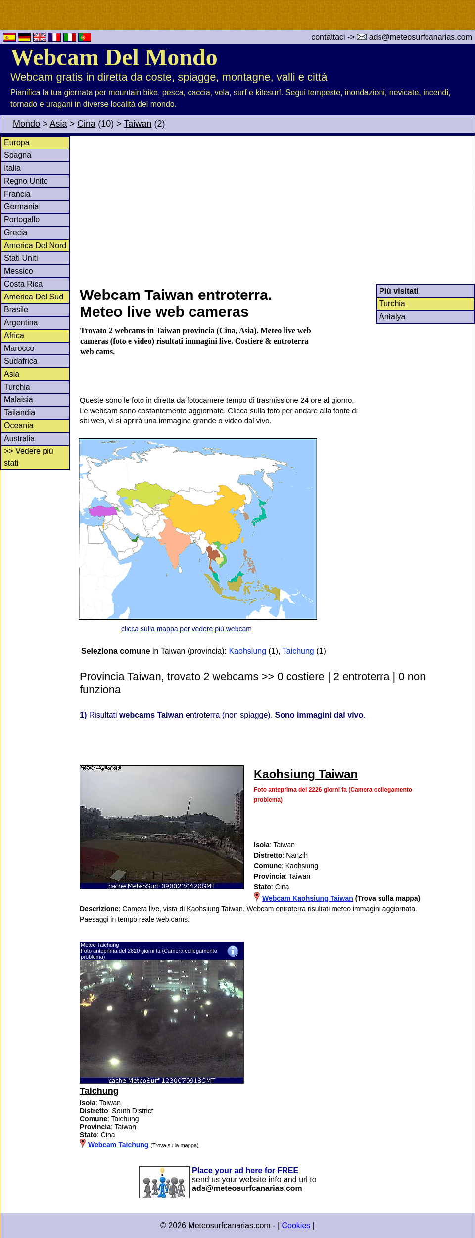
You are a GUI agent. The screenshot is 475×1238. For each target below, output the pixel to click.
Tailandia (19, 412)
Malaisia (18, 400)
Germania (21, 206)
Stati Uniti (21, 258)
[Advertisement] (277, 210)
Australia (19, 438)
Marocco (19, 348)
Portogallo (22, 219)
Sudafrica (21, 361)
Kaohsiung (247, 651)
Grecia (15, 232)
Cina (86, 124)
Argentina (21, 322)
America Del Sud (33, 297)
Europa (17, 142)
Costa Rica (23, 284)
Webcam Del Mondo (114, 57)
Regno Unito (26, 181)
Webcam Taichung (118, 1145)
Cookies (296, 1225)
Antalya (392, 316)
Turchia (17, 387)
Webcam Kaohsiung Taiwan (307, 898)
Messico (18, 271)
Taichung (298, 651)
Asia (58, 124)
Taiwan (137, 124)
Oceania (19, 425)
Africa (14, 335)
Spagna (17, 155)
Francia (17, 194)
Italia (12, 168)
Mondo (26, 124)
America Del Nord (35, 245)
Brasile (16, 309)
